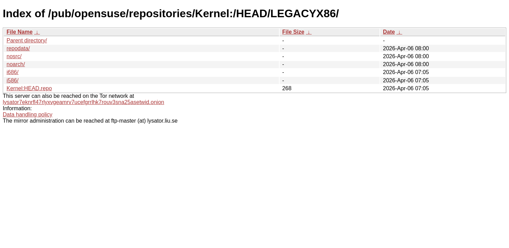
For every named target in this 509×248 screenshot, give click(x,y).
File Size (293, 32)
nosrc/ (14, 56)
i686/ (13, 72)
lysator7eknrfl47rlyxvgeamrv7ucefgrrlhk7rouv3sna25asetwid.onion (83, 102)
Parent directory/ (27, 40)
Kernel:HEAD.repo (29, 88)
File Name (20, 32)
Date (389, 32)
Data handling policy (27, 114)
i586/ (13, 80)
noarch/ (16, 64)
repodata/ (18, 48)
